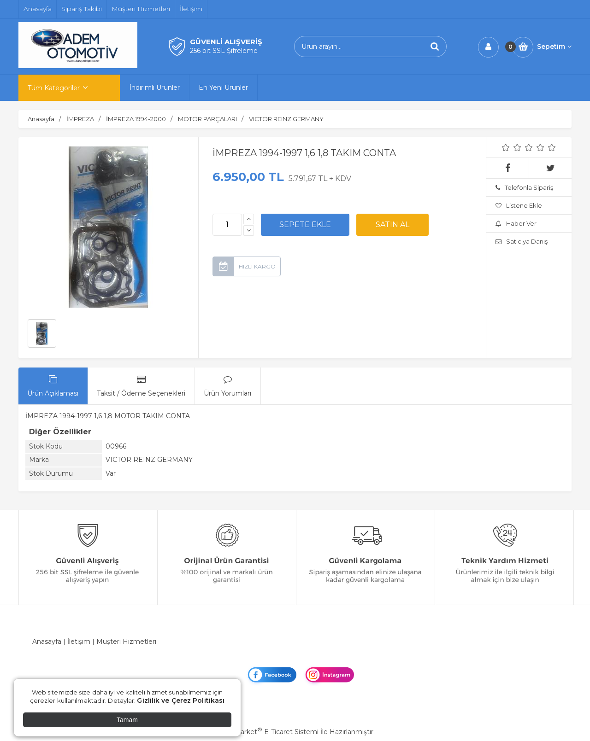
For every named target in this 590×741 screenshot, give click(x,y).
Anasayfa (46, 641)
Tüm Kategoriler (54, 88)
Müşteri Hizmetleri (126, 641)
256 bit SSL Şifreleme (224, 51)
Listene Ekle (519, 205)
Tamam (127, 719)
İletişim (78, 641)
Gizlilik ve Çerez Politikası (180, 700)
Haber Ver (516, 223)
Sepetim (554, 46)
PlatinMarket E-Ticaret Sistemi (267, 732)
